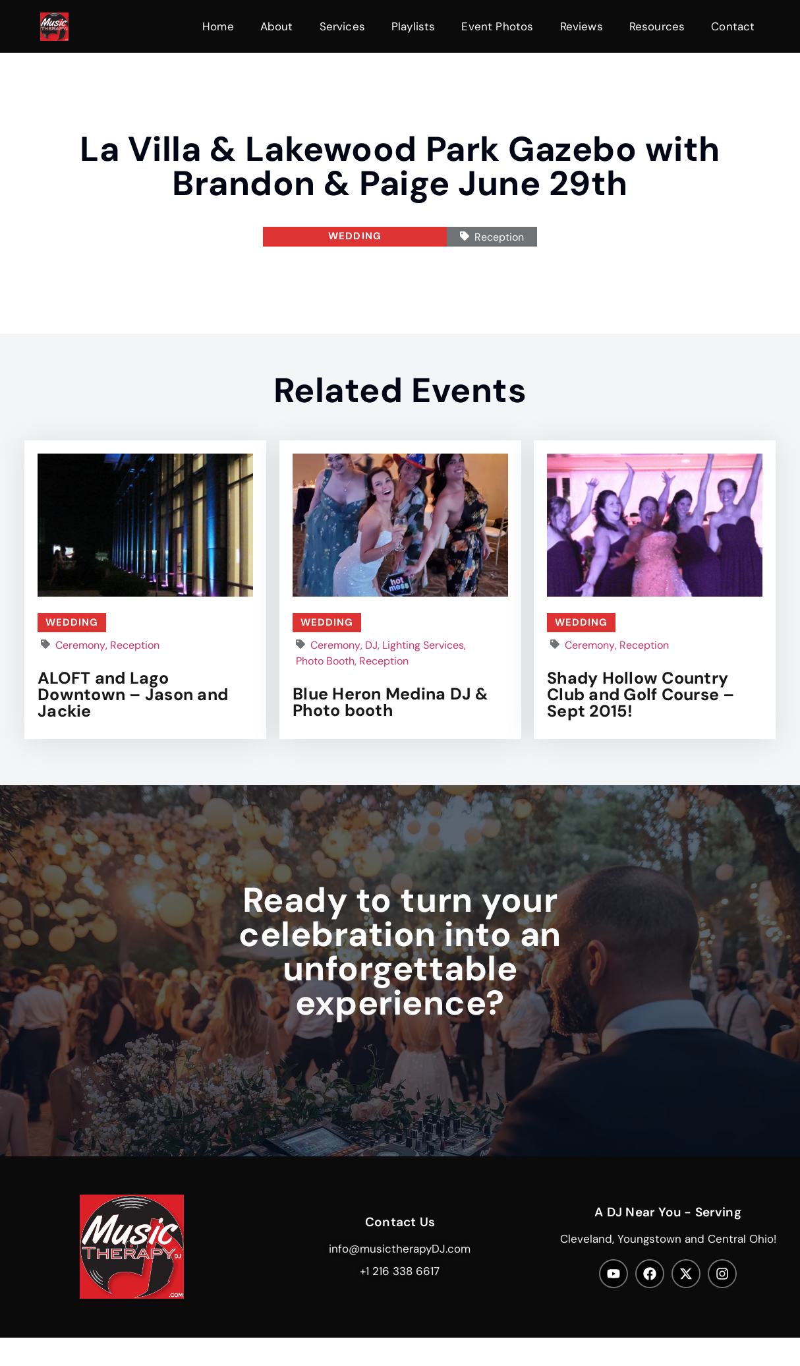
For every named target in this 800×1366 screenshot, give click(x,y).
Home (218, 26)
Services (342, 26)
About (276, 26)
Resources (657, 26)
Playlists (413, 26)
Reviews (581, 26)
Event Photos (497, 26)
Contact (733, 26)
